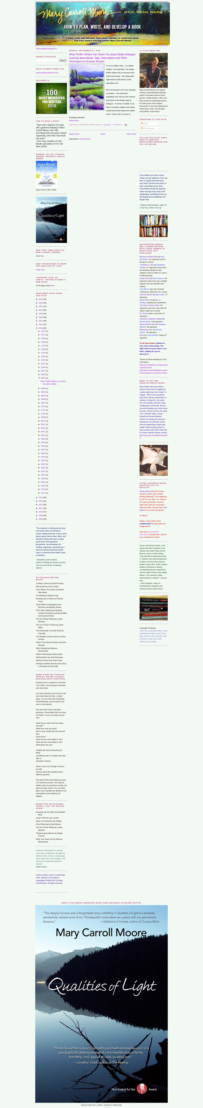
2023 (41, 299)
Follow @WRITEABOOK (46, 49)
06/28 (43, 417)
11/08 (43, 349)
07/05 (43, 414)
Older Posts (131, 134)
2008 (41, 519)
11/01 (43, 353)
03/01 (43, 468)
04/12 (43, 450)
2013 (41, 501)
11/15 (43, 346)
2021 (41, 306)
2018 (41, 317)
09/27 (43, 371)
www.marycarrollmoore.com (47, 73)
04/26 (43, 442)
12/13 (43, 335)
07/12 (43, 410)
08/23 (43, 392)
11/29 (43, 342)
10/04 (43, 367)
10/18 (43, 360)
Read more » (74, 120)
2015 (41, 328)
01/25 (43, 486)
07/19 (43, 406)
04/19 (43, 446)
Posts (144, 124)
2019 (41, 314)
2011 (41, 508)
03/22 (43, 460)
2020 (41, 310)
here (42, 256)
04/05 (43, 453)
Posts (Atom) (85, 139)
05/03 (43, 439)
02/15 (43, 475)
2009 (41, 515)
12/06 (43, 338)
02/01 (43, 482)
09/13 (43, 378)
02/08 (43, 478)
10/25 (43, 356)
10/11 (43, 364)
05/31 (43, 428)
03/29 (43, 457)
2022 (41, 303)
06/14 (43, 421)
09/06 (43, 388)
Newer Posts (74, 134)
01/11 (43, 493)
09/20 (43, 374)
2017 (41, 321)
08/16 (43, 396)
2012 (41, 505)
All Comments (148, 128)
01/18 (43, 489)
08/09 (43, 399)
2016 (41, 324)
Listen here (40, 270)
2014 (41, 497)
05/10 (43, 435)
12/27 (43, 331)
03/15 (43, 464)
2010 (41, 512)
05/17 (43, 432)
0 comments (117, 124)
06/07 (43, 424)
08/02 (43, 403)
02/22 (43, 471)
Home (103, 134)
